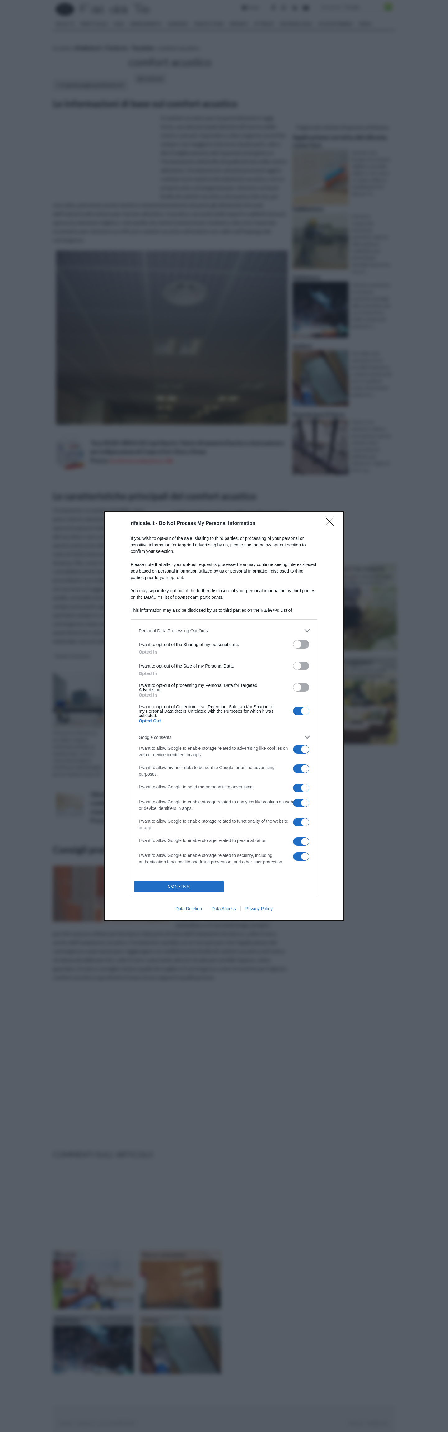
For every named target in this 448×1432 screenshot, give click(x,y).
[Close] (332, 524)
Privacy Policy (259, 908)
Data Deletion (188, 908)
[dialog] (224, 716)
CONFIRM (179, 886)
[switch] (301, 644)
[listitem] (224, 630)
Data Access (224, 908)
